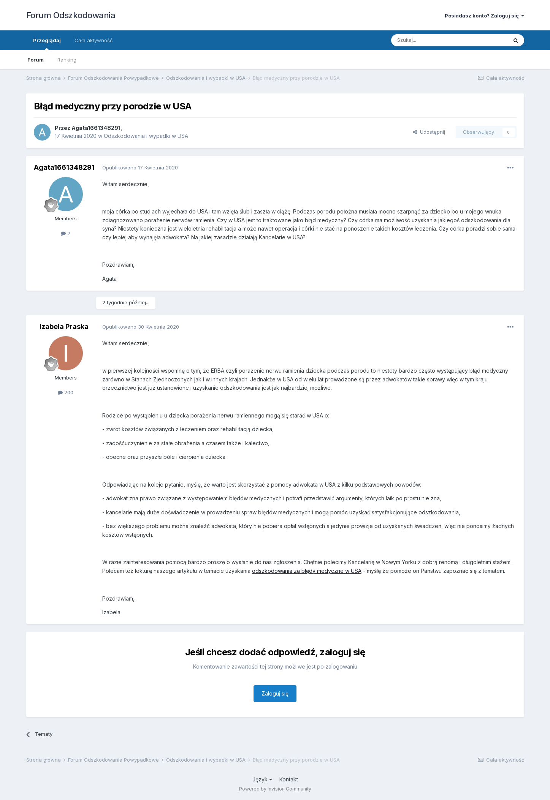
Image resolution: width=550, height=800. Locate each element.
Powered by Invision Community (275, 789)
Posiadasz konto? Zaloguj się (484, 16)
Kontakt (288, 779)
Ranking (66, 60)
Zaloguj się (275, 693)
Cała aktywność (93, 40)
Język (262, 779)
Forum (35, 60)
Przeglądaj (47, 43)
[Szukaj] (430, 40)
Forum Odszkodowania (71, 15)
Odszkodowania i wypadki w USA (146, 136)
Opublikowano (140, 167)
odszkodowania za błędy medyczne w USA (306, 571)
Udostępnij (429, 132)
